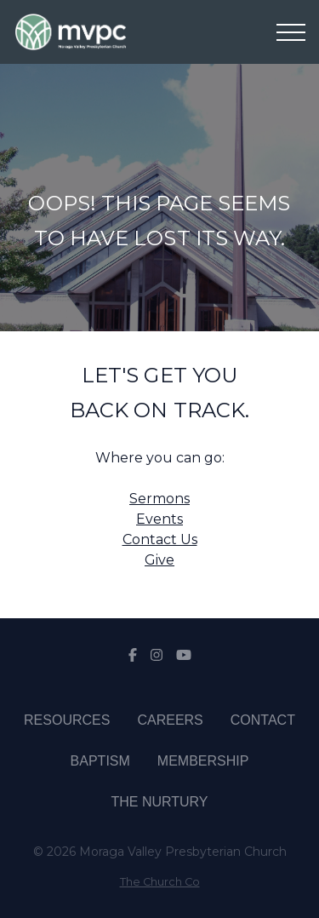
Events (159, 519)
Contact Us (159, 539)
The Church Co (160, 881)
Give (159, 560)
